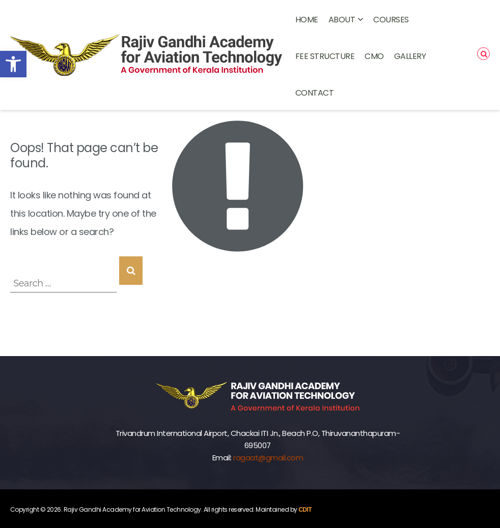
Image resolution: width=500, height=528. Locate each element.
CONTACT (314, 93)
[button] (13, 64)
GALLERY (410, 56)
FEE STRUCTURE (325, 56)
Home (306, 19)
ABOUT (341, 19)
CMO (374, 56)
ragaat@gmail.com (268, 457)
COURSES (391, 19)
